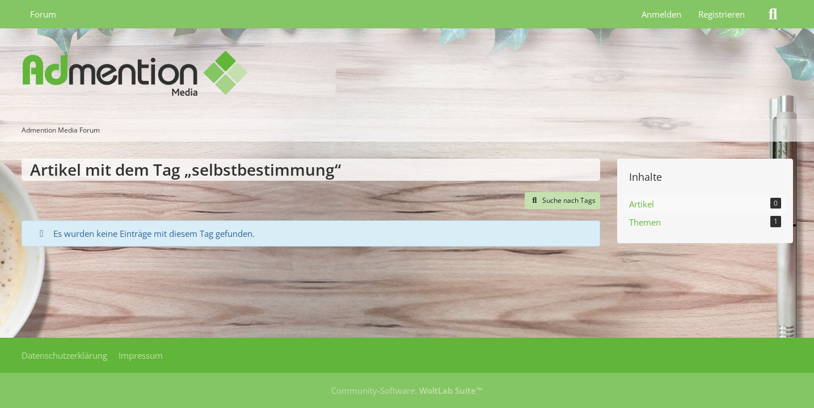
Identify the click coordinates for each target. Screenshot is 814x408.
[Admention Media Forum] (407, 73)
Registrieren (721, 14)
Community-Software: (407, 390)
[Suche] (773, 14)
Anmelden (661, 14)
